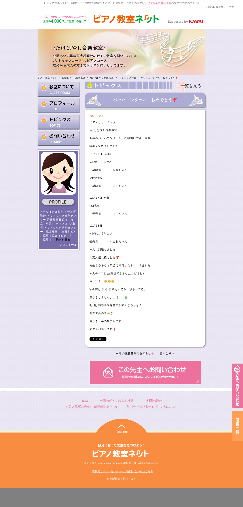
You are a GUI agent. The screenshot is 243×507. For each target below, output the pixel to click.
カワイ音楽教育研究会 (158, 3)
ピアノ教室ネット (47, 77)
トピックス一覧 (127, 77)
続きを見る (63, 239)
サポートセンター (152, 406)
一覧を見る (191, 86)
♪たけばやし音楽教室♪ (102, 77)
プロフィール (67, 244)
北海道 (65, 77)
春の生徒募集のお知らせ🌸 (137, 353)
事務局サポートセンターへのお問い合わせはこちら (122, 471)
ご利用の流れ (153, 400)
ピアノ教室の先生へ (91, 406)
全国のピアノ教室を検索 (117, 400)
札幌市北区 (79, 77)
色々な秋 (165, 353)
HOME (85, 400)
